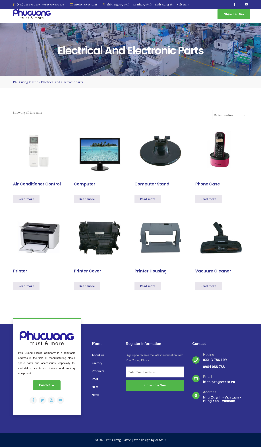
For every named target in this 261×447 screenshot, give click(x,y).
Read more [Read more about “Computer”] (87, 199)
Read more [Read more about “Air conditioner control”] (26, 199)
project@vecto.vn (83, 4)
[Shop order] (230, 114)
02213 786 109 (215, 359)
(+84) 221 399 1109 (26, 4)
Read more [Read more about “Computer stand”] (148, 199)
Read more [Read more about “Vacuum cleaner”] (208, 286)
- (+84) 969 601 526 (52, 4)
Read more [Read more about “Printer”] (26, 286)
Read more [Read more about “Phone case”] (208, 199)
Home (97, 343)
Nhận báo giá (234, 14)
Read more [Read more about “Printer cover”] (87, 286)
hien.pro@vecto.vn (219, 382)
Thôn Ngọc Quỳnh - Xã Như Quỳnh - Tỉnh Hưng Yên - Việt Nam (146, 4)
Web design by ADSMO (150, 440)
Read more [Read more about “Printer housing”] (148, 286)
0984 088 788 (214, 366)
